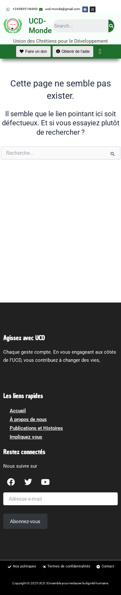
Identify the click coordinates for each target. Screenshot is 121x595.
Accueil (18, 411)
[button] (100, 51)
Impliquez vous (26, 437)
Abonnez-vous (25, 521)
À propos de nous (28, 419)
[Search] (111, 25)
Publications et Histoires (36, 428)
